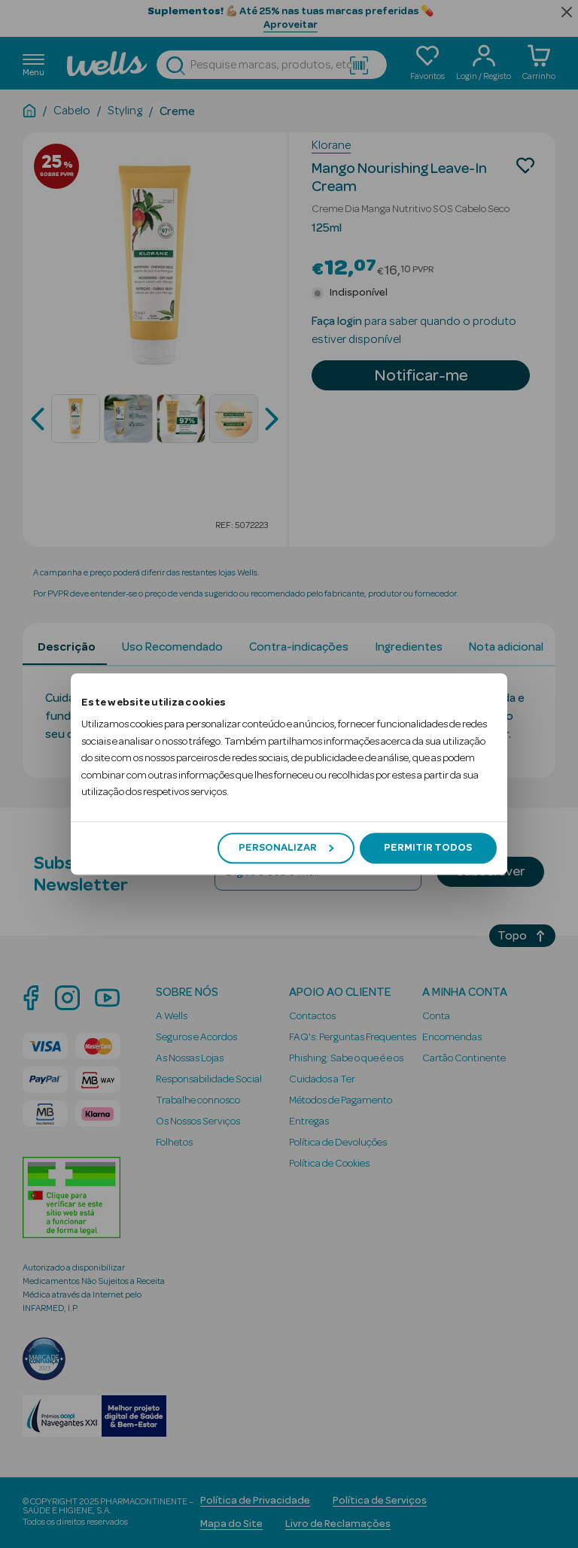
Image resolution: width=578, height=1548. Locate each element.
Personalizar (286, 847)
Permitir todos (428, 847)
